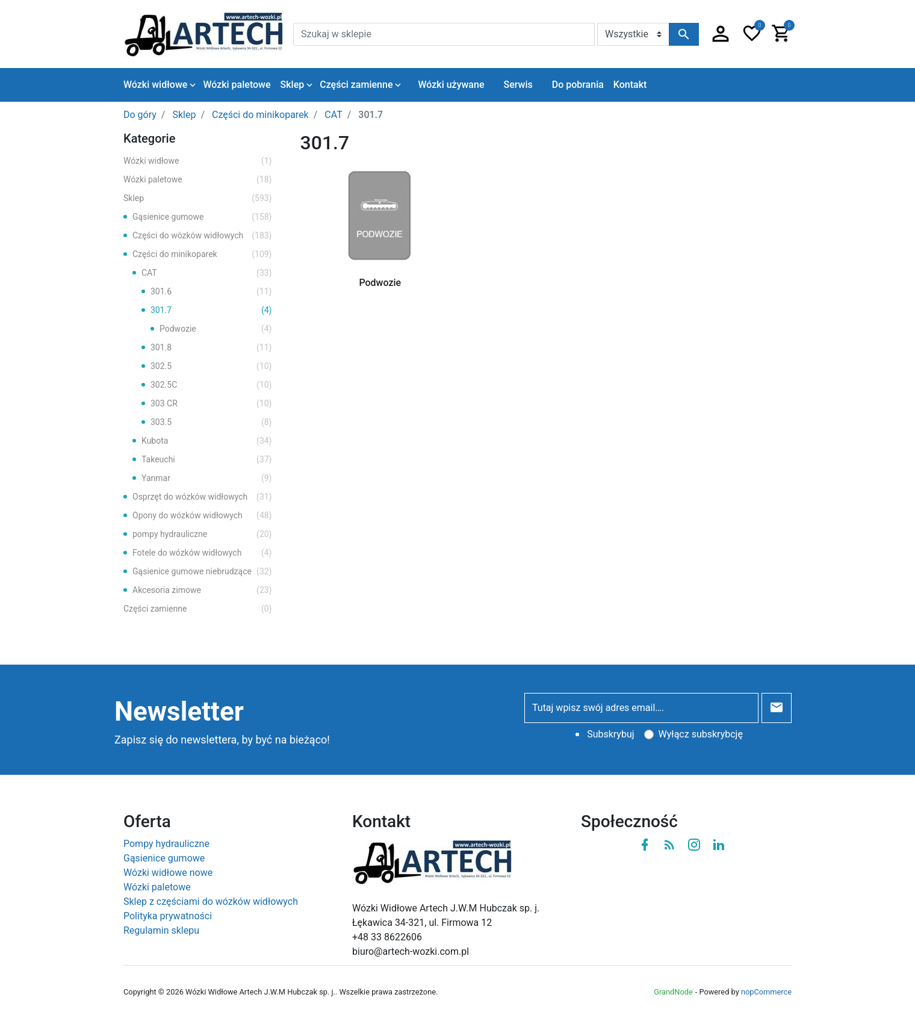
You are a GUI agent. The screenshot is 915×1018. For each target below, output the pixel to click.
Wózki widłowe (197, 161)
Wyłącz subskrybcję (701, 734)
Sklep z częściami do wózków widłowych (210, 901)
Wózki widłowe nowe (167, 872)
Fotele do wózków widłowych (202, 553)
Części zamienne (197, 609)
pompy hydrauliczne (202, 534)
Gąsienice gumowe (202, 217)
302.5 (211, 366)
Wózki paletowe (197, 179)
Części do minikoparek (202, 254)
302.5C (211, 385)
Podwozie (216, 329)
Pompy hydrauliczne (166, 843)
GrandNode (673, 991)
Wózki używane (451, 84)
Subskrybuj (610, 734)
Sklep (197, 198)
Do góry (140, 114)
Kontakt (630, 84)
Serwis (517, 84)
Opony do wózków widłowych (202, 515)
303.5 (211, 422)
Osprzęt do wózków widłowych (202, 497)
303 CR (211, 403)
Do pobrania (578, 84)
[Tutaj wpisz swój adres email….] (641, 708)
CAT (206, 273)
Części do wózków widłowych (202, 235)
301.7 (211, 310)
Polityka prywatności (167, 916)
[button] (721, 34)
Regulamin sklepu (161, 930)
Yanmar (206, 478)
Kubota (206, 441)
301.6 (211, 291)
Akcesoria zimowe (202, 590)
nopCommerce (766, 991)
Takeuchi (206, 459)
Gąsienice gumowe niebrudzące (202, 571)
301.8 (211, 347)
